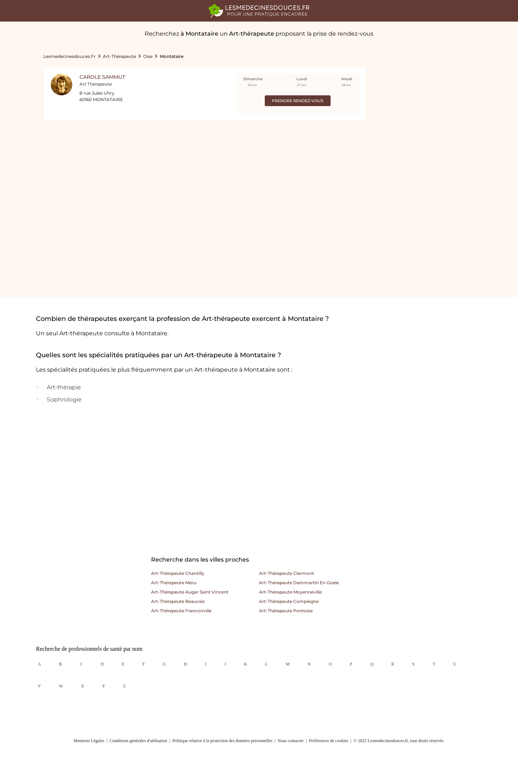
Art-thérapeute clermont (286, 573)
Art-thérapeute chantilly (177, 573)
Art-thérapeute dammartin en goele (299, 582)
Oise (148, 56)
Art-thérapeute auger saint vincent (189, 592)
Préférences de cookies (329, 740)
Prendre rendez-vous (297, 100)
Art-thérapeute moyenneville (290, 592)
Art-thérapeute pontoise (286, 610)
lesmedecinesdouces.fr (69, 56)
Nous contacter (291, 740)
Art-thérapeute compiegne (289, 601)
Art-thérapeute (119, 56)
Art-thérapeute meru (173, 582)
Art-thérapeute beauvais (178, 601)
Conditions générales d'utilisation (138, 740)
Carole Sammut (102, 77)
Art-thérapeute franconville (181, 610)
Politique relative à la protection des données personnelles (222, 740)
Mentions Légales (89, 740)
